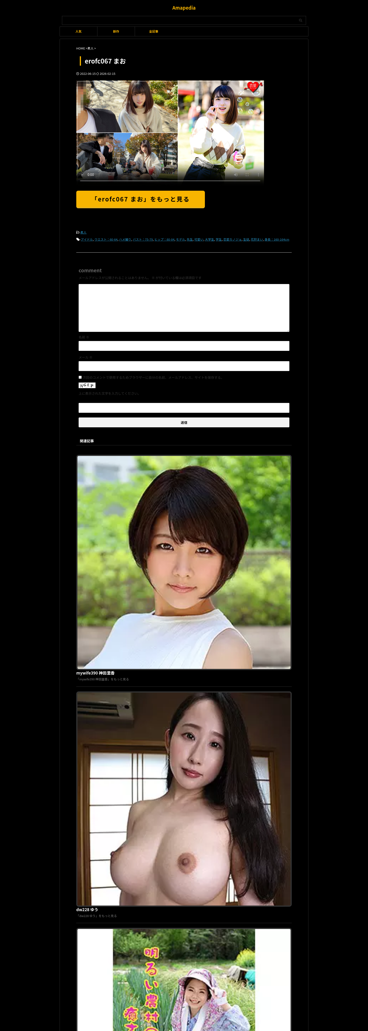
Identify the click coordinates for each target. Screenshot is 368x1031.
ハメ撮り (125, 238)
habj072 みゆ (161, 696)
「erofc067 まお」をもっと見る (140, 198)
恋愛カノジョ (232, 238)
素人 (83, 232)
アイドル (87, 238)
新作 (116, 31)
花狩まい (257, 238)
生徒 (246, 238)
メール (85, 355)
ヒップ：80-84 (164, 238)
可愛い (198, 238)
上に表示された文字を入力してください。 (110, 392)
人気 (78, 31)
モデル (180, 238)
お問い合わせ (208, 872)
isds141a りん (162, 616)
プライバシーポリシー (181, 872)
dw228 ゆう (160, 536)
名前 (84, 335)
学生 (219, 238)
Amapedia (184, 7)
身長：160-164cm (276, 238)
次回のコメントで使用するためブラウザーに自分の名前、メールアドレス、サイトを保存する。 (153, 376)
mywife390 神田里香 (168, 456)
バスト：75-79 (143, 238)
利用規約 (156, 872)
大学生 (209, 238)
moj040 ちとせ (163, 776)
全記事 (153, 31)
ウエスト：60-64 (105, 238)
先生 (190, 238)
